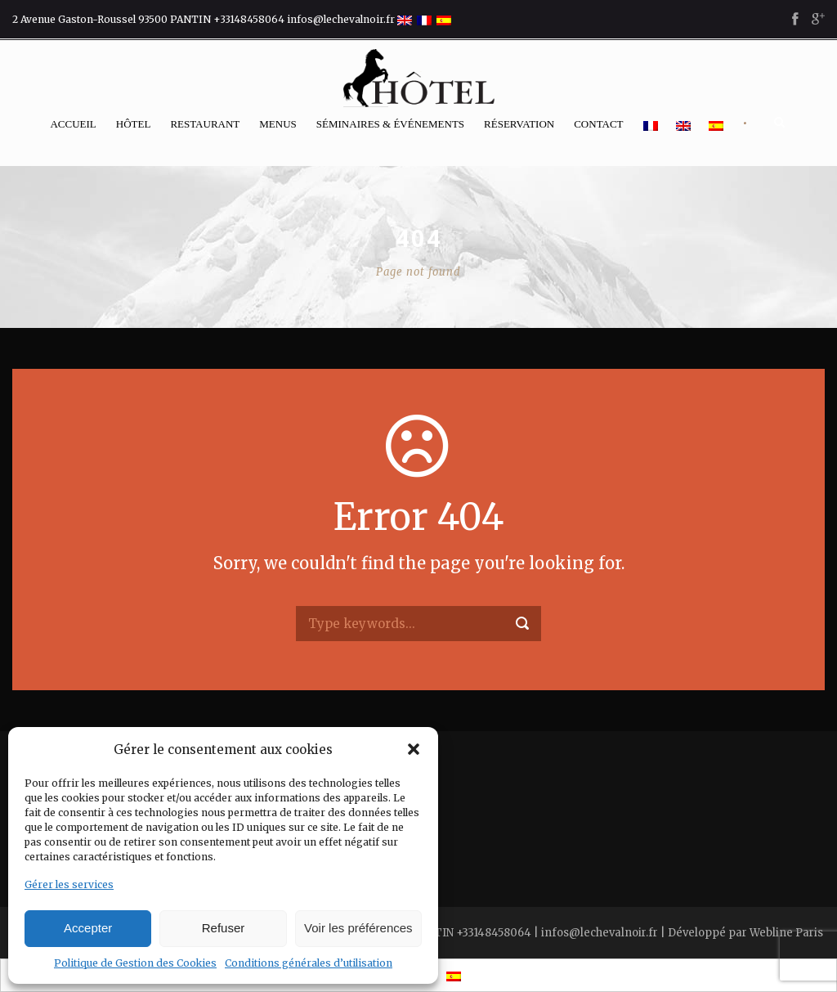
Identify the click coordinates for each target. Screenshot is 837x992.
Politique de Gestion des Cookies (135, 963)
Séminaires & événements (390, 124)
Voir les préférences (358, 928)
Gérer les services (69, 884)
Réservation (519, 124)
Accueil (73, 124)
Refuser (223, 928)
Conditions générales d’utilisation (308, 963)
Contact (598, 124)
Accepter (88, 928)
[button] (413, 749)
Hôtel (133, 124)
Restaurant (204, 124)
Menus (278, 124)
